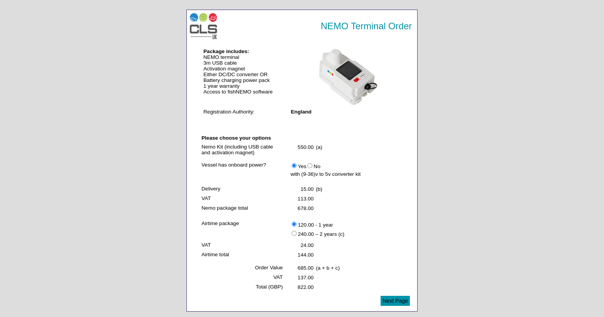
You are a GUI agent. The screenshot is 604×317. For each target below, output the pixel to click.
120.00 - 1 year (312, 225)
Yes (299, 166)
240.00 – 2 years (314, 234)
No (313, 166)
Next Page (395, 301)
